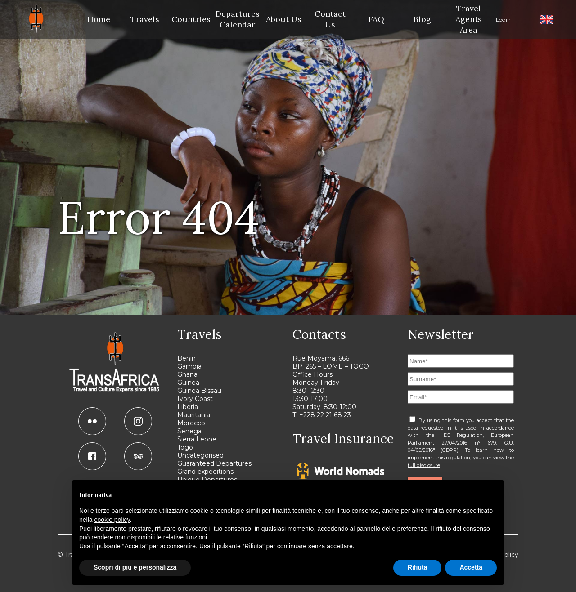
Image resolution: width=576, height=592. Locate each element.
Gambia (189, 366)
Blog (422, 19)
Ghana (187, 374)
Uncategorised (200, 455)
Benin (186, 358)
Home (98, 19)
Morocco (191, 423)
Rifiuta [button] (418, 567)
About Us (284, 19)
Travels (144, 19)
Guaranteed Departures (214, 463)
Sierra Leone (196, 439)
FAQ (376, 19)
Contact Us (330, 19)
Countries (191, 19)
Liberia (187, 407)
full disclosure (424, 465)
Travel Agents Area (468, 19)
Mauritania (193, 415)
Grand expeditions (205, 471)
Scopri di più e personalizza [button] (135, 567)
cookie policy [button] (112, 519)
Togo (185, 447)
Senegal (190, 431)
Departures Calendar (237, 19)
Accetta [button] (470, 567)
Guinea (188, 382)
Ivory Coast (195, 399)
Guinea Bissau (199, 391)
